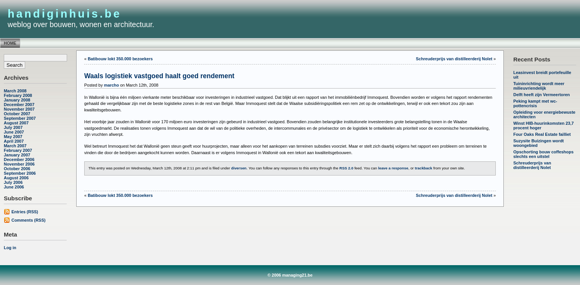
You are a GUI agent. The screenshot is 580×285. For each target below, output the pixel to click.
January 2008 (17, 100)
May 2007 (13, 136)
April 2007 (14, 141)
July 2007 (13, 127)
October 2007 (17, 113)
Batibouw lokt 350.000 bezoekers (120, 58)
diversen (238, 168)
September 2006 (20, 173)
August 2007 (16, 123)
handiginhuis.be (65, 14)
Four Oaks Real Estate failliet (542, 134)
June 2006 (14, 187)
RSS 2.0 (347, 168)
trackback (423, 168)
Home (10, 43)
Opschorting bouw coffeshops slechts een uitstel (543, 154)
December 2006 (19, 159)
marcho (111, 85)
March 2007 (15, 145)
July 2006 (13, 182)
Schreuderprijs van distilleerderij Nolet (532, 165)
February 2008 (18, 95)
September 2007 (20, 118)
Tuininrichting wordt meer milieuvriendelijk (538, 85)
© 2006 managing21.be (290, 275)
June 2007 (14, 132)
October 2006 (17, 168)
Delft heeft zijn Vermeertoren (541, 94)
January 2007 (17, 155)
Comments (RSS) (28, 220)
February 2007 (18, 150)
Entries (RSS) (24, 211)
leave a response (393, 168)
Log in (10, 247)
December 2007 (19, 104)
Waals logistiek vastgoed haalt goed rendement (159, 76)
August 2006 (16, 178)
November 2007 (19, 109)
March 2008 (15, 91)
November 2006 (19, 164)
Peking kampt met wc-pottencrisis (535, 103)
